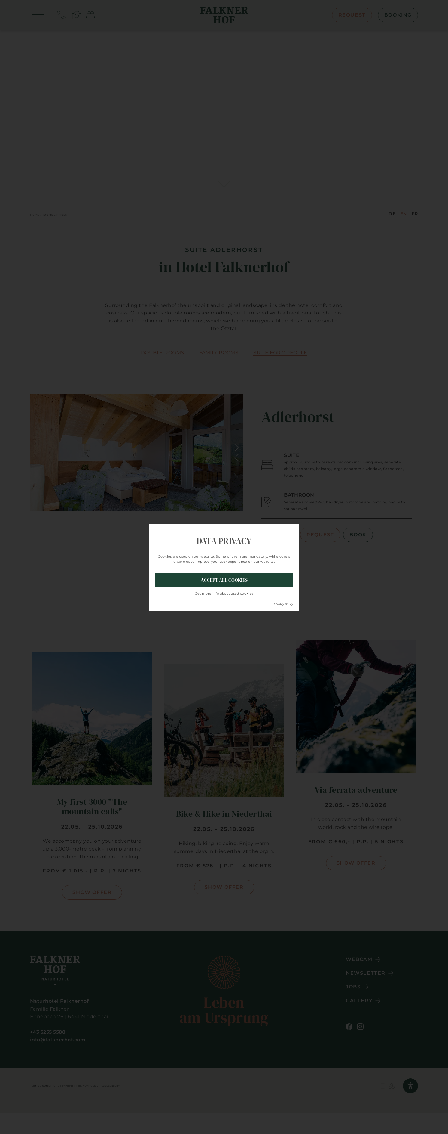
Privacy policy (283, 604)
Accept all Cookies (224, 580)
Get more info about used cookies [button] (224, 593)
